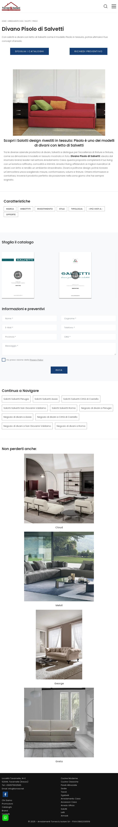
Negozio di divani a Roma (71, 426)
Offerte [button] (11, 214)
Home (4, 21)
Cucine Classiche (69, 781)
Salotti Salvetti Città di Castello (81, 399)
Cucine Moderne (69, 778)
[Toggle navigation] (114, 6)
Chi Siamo (7, 800)
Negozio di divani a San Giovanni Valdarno (27, 426)
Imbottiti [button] (25, 209)
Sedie (64, 788)
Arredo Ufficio (68, 805)
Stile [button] (62, 209)
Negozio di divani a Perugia (96, 408)
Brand (5, 810)
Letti (63, 812)
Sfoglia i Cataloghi (29, 51)
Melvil (59, 605)
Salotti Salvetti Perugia (16, 399)
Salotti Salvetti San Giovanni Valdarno (25, 408)
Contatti (6, 814)
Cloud (59, 527)
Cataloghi (7, 807)
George (59, 683)
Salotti (28, 21)
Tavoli (64, 791)
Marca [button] (10, 209)
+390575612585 (13, 785)
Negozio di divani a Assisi (17, 416)
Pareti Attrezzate (69, 785)
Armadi (64, 815)
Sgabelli (65, 795)
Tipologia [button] (77, 209)
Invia (59, 370)
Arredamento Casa (15, 21)
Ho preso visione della (24, 359)
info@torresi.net (16, 788)
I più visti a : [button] (95, 209)
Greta (59, 761)
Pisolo (34, 21)
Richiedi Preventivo (88, 51)
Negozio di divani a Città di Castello (57, 416)
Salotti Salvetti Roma (63, 408)
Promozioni (7, 803)
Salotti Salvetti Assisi (46, 399)
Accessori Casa (69, 802)
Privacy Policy (36, 359)
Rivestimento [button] (45, 209)
